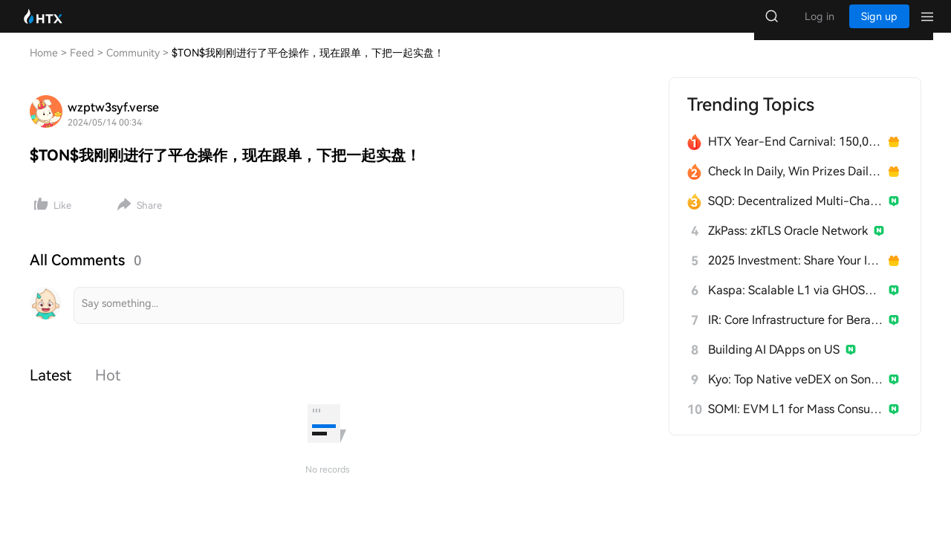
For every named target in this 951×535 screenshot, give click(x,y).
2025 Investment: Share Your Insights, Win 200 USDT (795, 275)
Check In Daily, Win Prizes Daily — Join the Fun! (795, 186)
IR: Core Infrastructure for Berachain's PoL (795, 335)
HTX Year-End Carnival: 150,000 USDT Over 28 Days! (795, 156)
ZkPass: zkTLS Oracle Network (788, 246)
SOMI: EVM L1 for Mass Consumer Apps (795, 424)
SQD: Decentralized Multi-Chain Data (795, 216)
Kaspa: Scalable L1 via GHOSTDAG (795, 305)
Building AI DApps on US (774, 364)
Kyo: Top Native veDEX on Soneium (795, 394)
